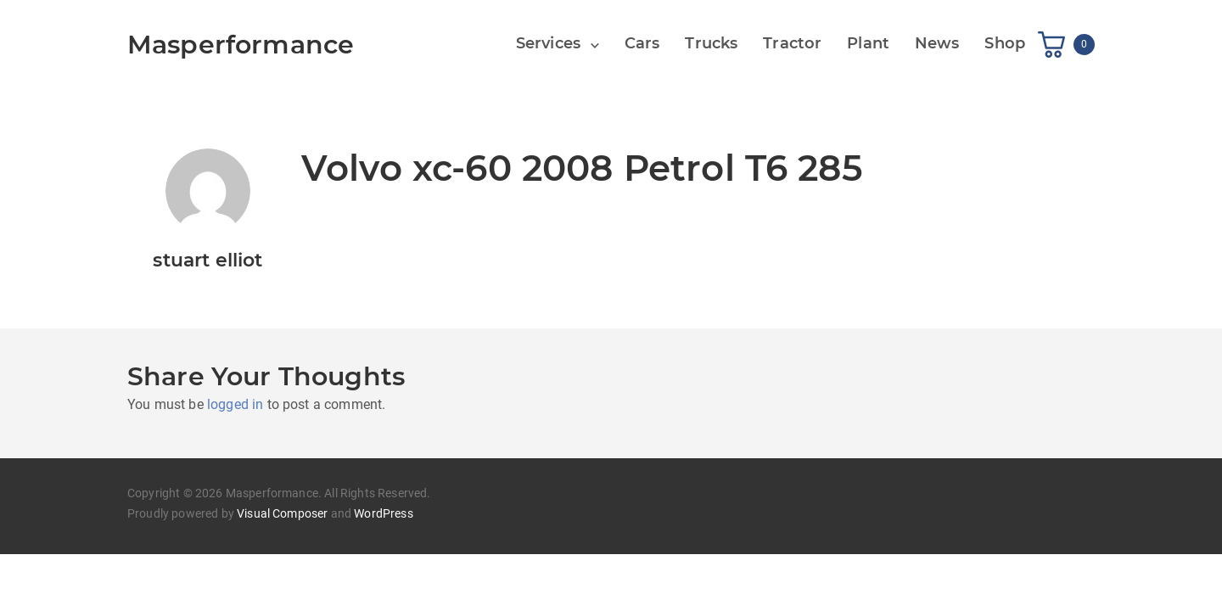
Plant (868, 43)
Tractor (792, 43)
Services (548, 43)
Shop (1004, 43)
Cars (642, 43)
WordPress (383, 513)
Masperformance (240, 44)
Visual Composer (282, 513)
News (937, 43)
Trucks (711, 43)
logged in (235, 404)
